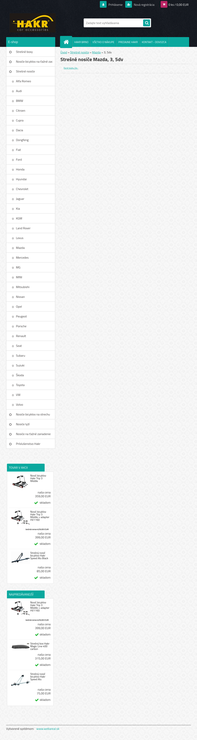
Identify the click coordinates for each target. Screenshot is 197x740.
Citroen (20, 110)
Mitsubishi (22, 287)
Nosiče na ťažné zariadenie (33, 434)
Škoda (20, 375)
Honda (20, 169)
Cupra (19, 120)
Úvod (63, 52)
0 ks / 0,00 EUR (179, 4)
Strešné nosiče (25, 71)
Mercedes (22, 257)
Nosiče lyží (23, 424)
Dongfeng (22, 140)
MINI (19, 277)
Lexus (19, 238)
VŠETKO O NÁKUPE (103, 42)
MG (18, 267)
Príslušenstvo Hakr (28, 443)
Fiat (18, 149)
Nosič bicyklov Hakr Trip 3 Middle (38, 478)
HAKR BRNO (81, 42)
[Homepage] (67, 42)
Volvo (19, 404)
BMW (19, 100)
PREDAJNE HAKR (128, 42)
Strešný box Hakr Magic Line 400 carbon (39, 646)
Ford (19, 159)
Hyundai (21, 179)
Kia (18, 208)
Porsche (21, 326)
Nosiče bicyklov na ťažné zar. (34, 61)
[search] (146, 23)
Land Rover (23, 228)
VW (18, 394)
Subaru (20, 355)
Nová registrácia (143, 4)
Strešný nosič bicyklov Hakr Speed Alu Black (39, 555)
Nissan (20, 296)
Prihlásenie (115, 4)
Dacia (19, 130)
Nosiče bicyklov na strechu (33, 414)
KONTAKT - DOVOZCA (154, 42)
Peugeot (21, 316)
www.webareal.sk (47, 728)
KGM (19, 218)
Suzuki (20, 365)
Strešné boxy (24, 51)
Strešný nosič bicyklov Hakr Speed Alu (37, 677)
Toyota (20, 385)
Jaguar (20, 198)
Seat (19, 345)
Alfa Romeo (23, 81)
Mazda (20, 247)
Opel (19, 306)
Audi (19, 91)
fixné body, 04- (71, 68)
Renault (21, 336)
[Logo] (32, 22)
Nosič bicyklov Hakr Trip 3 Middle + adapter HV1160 (39, 515)
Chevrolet (22, 189)
